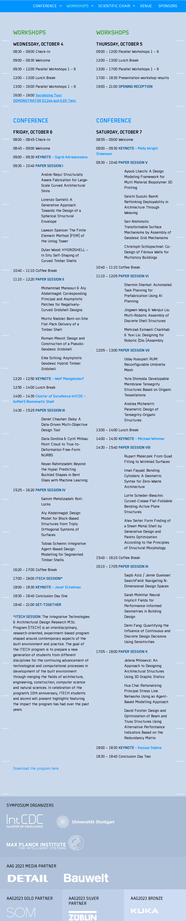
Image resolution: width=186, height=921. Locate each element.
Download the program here (36, 768)
